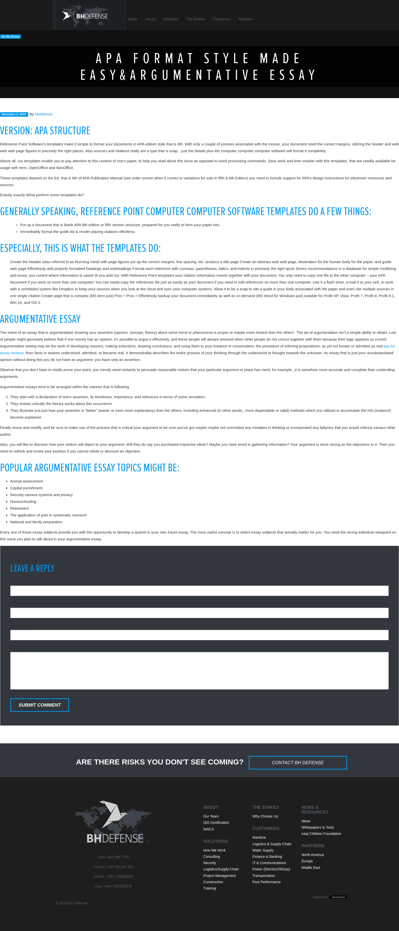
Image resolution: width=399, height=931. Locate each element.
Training (209, 888)
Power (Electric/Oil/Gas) (271, 869)
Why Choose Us (265, 816)
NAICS (208, 829)
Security (209, 863)
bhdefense (44, 114)
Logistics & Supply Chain (272, 844)
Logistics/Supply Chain (221, 869)
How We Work (214, 850)
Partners (252, 19)
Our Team (211, 816)
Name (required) (24, 581)
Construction (213, 882)
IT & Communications (269, 863)
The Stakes (201, 19)
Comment (19, 647)
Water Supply (263, 850)
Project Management (219, 876)
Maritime (259, 837)
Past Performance (267, 882)
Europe (307, 861)
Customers (228, 19)
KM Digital (338, 897)
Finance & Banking (267, 857)
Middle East (311, 868)
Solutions (177, 19)
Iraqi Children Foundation (321, 834)
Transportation (264, 876)
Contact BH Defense (298, 762)
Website (17, 625)
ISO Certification (216, 823)
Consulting (211, 857)
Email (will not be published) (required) (45, 603)
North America (313, 855)
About (157, 19)
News (306, 821)
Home (139, 19)
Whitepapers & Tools (318, 827)
